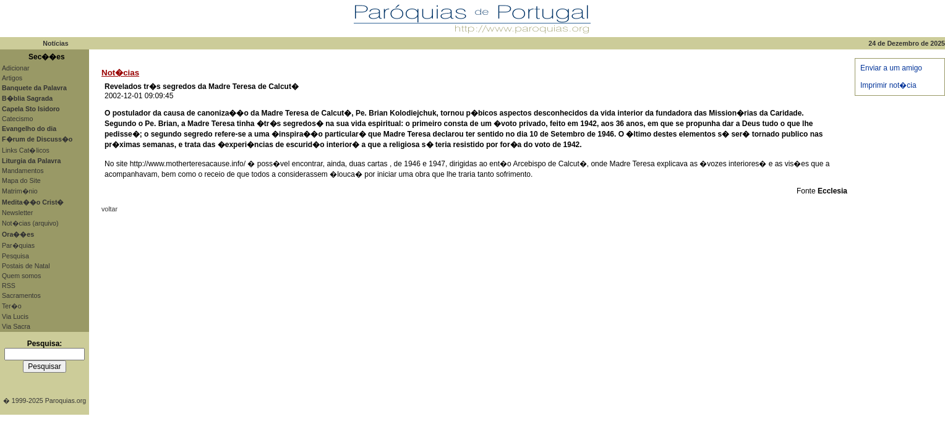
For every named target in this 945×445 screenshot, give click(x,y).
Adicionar (15, 68)
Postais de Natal (26, 265)
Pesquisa (15, 256)
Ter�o (12, 306)
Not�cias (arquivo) (30, 223)
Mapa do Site (21, 180)
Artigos (12, 78)
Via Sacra (16, 326)
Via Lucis (15, 316)
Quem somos (21, 275)
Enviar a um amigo (891, 68)
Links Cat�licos (25, 150)
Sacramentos (21, 295)
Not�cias (120, 72)
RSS (8, 285)
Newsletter (17, 212)
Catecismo (17, 118)
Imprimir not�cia (888, 85)
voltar (109, 209)
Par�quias (18, 245)
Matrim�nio (20, 191)
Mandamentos (23, 170)
